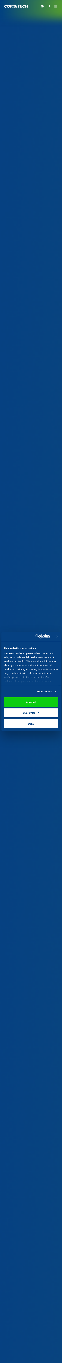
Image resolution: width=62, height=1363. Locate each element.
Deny (31, 723)
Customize (31, 712)
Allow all (31, 702)
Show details (44, 691)
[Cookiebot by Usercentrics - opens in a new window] (37, 636)
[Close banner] (57, 636)
